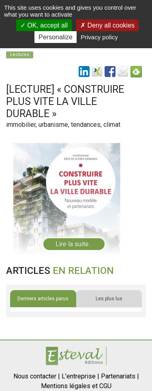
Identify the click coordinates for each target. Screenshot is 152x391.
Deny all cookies (107, 25)
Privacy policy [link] (99, 37)
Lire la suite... (74, 244)
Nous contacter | (36, 376)
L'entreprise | (80, 376)
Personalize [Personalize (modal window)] (56, 37)
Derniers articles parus (43, 298)
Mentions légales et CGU (76, 386)
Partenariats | (120, 376)
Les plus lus (109, 298)
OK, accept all (44, 25)
